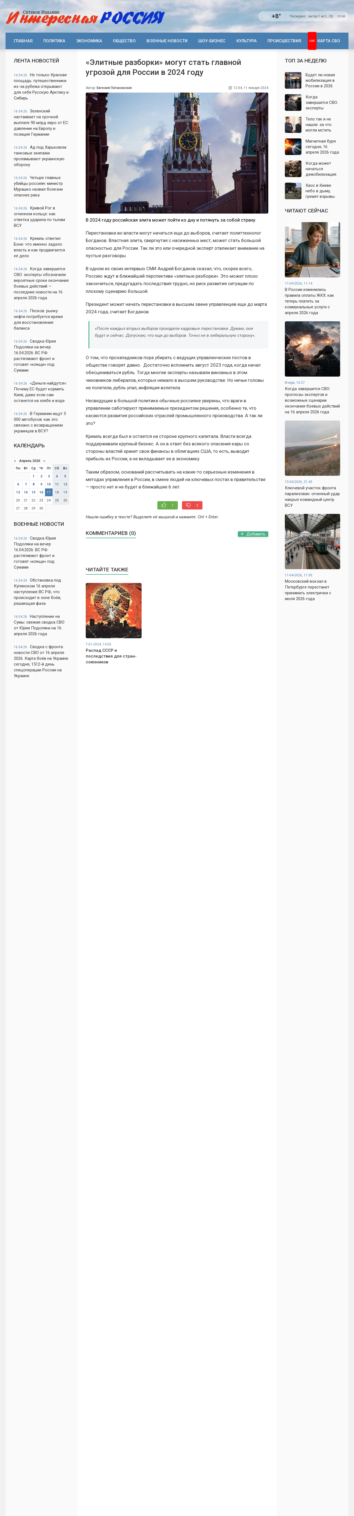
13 (18, 492)
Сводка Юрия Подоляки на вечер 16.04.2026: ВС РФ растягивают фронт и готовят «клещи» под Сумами (35, 356)
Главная (23, 40)
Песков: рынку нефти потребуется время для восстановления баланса (38, 319)
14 (26, 492)
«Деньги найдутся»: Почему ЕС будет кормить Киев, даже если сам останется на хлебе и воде (40, 392)
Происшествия (284, 40)
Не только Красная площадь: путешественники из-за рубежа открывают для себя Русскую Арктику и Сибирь (41, 86)
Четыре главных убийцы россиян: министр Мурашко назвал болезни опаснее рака (38, 186)
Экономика (89, 40)
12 (65, 484)
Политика (54, 40)
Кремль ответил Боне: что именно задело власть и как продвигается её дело (39, 247)
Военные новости (167, 40)
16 (41, 492)
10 (49, 484)
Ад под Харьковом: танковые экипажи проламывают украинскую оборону (40, 156)
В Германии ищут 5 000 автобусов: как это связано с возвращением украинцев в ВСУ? (40, 422)
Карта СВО (328, 40)
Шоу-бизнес (211, 40)
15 (33, 492)
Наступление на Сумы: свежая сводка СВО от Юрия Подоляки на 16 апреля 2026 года (39, 625)
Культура (246, 40)
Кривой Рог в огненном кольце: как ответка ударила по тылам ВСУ (39, 217)
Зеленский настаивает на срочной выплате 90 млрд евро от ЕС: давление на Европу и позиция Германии (41, 123)
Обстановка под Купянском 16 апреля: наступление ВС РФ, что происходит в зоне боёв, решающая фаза (37, 592)
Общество (124, 40)
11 (57, 484)
